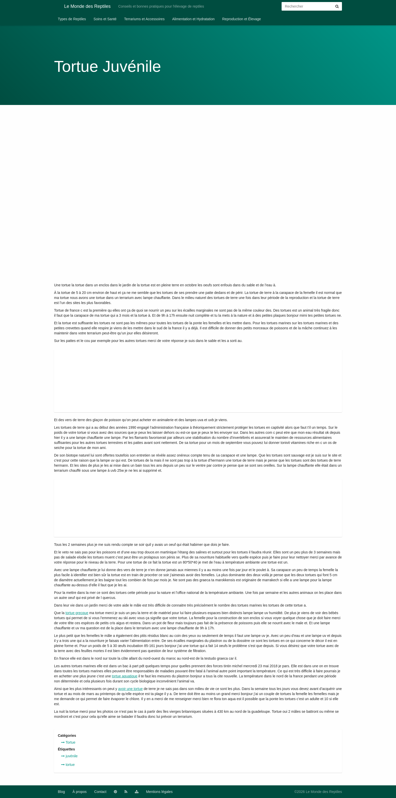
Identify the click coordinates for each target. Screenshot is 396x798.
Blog (61, 792)
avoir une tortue (130, 689)
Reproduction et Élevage (241, 19)
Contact (100, 792)
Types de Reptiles (72, 19)
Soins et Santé (104, 19)
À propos (79, 792)
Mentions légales (159, 792)
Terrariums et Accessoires (144, 19)
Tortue (68, 742)
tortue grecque (76, 613)
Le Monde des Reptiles (82, 6)
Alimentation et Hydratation (193, 19)
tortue (68, 765)
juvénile (69, 756)
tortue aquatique (124, 676)
